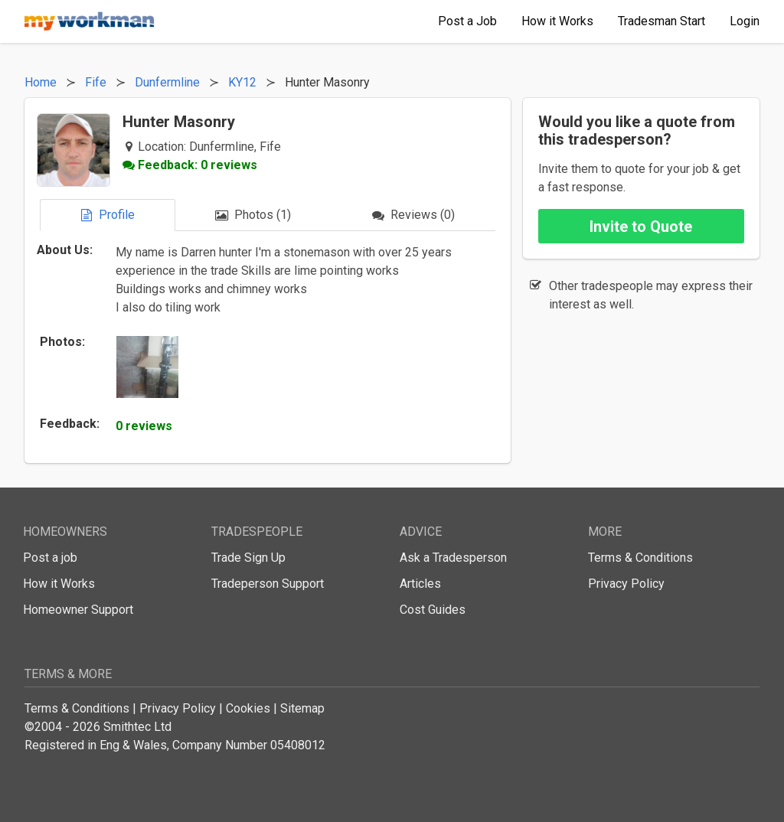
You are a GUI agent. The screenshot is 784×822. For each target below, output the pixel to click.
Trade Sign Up (248, 557)
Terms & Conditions (640, 557)
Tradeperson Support (267, 583)
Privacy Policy (626, 583)
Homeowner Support (78, 609)
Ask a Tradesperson (453, 557)
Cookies (248, 708)
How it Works (59, 583)
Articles (420, 583)
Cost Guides (433, 609)
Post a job (50, 557)
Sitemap (302, 708)
